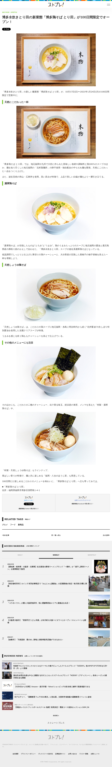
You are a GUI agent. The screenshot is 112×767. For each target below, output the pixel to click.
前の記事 (5, 535)
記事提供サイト (60, 754)
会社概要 (15, 754)
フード (13, 524)
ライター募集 (83, 754)
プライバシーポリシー (28, 754)
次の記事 (106, 535)
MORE (56, 715)
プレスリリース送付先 (45, 754)
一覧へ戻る (56, 535)
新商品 (21, 524)
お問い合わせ (72, 754)
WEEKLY (56, 555)
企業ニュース (95, 754)
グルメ (5, 524)
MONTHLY (92, 555)
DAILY (20, 555)
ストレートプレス (55, 722)
